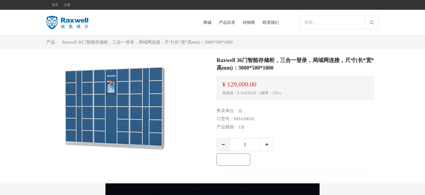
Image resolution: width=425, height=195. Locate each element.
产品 (50, 42)
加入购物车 (233, 159)
